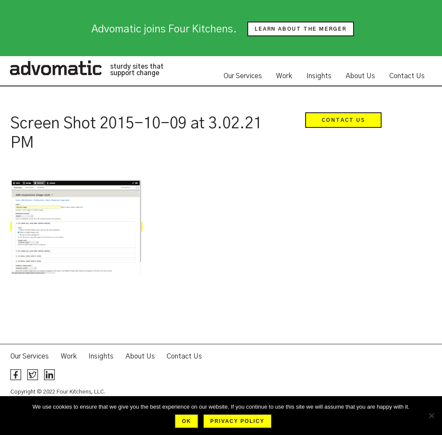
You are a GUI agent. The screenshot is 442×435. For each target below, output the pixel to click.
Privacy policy (237, 421)
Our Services (243, 76)
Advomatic (55, 68)
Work (284, 76)
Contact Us (407, 76)
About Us (360, 76)
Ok (186, 421)
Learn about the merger (301, 29)
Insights (319, 76)
